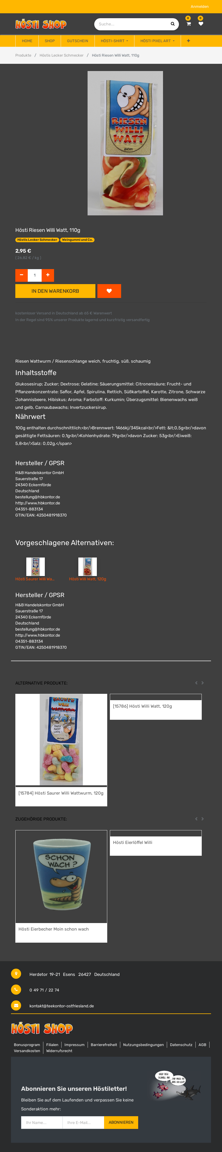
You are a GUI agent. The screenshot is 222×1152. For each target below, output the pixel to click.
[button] (188, 41)
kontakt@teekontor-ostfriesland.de (61, 1006)
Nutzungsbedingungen (143, 1045)
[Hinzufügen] (48, 275)
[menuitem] (26, 41)
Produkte (23, 55)
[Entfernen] (21, 275)
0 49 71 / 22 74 (44, 990)
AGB (202, 1045)
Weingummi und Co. (77, 240)
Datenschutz (181, 1045)
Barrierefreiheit (104, 1045)
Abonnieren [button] (121, 1122)
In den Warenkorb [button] (55, 291)
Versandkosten (27, 1051)
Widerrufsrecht (59, 1051)
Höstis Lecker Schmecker (62, 55)
